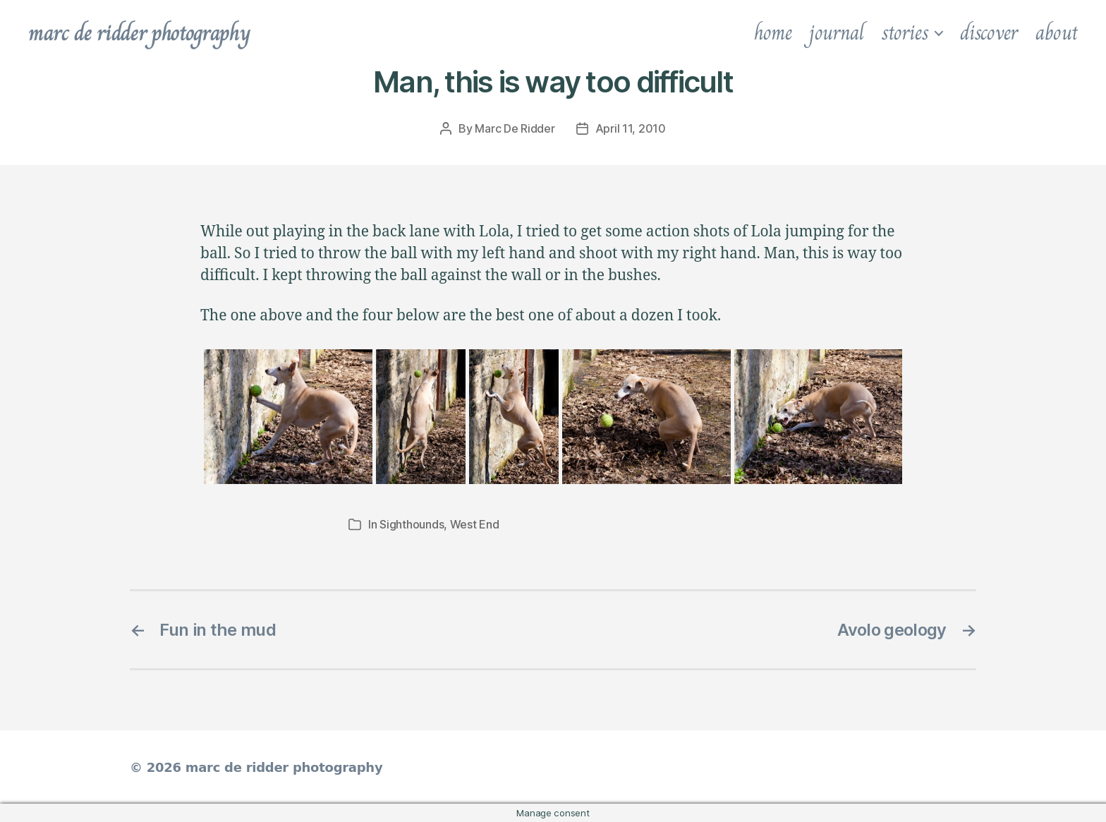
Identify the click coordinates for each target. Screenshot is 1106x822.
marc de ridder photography (139, 32)
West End (474, 524)
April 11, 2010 (630, 128)
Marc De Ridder (514, 128)
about (1056, 32)
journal (836, 32)
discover (989, 32)
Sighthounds (411, 524)
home (773, 32)
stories (905, 32)
